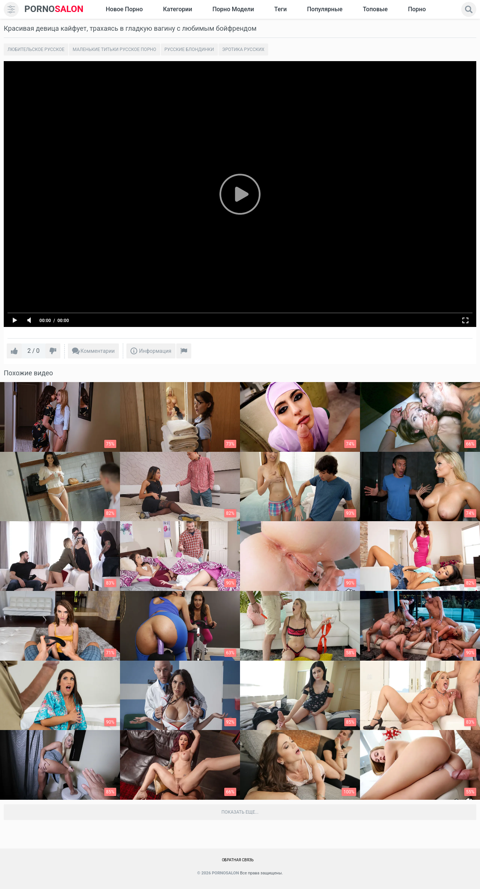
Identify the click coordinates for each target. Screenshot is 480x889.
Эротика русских (243, 49)
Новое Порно (124, 9)
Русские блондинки (189, 49)
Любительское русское (36, 49)
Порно (417, 9)
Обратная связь (238, 860)
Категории (177, 9)
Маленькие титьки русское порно (114, 49)
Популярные (325, 9)
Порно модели (233, 9)
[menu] (11, 9)
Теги (280, 9)
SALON (54, 9)
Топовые (375, 9)
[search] (468, 9)
